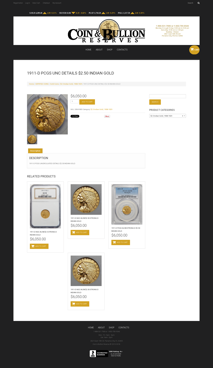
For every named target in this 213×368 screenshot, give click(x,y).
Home (88, 50)
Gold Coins (54, 84)
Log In (27, 3)
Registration (18, 3)
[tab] (35, 150)
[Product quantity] (75, 101)
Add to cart (87, 102)
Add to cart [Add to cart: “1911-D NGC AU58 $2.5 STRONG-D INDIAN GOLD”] (40, 246)
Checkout (46, 3)
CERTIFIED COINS (42, 84)
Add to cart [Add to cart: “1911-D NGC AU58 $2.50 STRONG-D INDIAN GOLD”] (81, 232)
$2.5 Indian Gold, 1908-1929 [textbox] (167, 116)
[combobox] (167, 116)
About (99, 50)
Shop (109, 50)
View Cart (36, 3)
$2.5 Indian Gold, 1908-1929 (71, 84)
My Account (57, 3)
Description (35, 151)
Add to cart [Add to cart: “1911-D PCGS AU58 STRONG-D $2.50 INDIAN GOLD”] (122, 242)
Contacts (122, 50)
